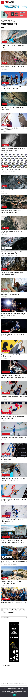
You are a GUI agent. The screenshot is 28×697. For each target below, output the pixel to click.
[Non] (26, 692)
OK (14, 694)
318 (5, 612)
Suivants (10, 612)
